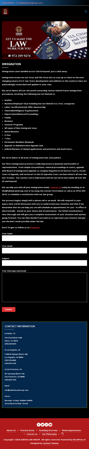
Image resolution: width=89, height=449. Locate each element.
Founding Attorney (48, 430)
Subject (44, 260)
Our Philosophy (49, 434)
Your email (44, 248)
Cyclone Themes (51, 443)
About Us (11, 430)
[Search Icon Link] (62, 434)
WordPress (78, 439)
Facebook (35, 227)
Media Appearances (71, 430)
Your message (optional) (44, 285)
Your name (44, 235)
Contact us (55, 187)
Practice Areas (27, 430)
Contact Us (32, 434)
